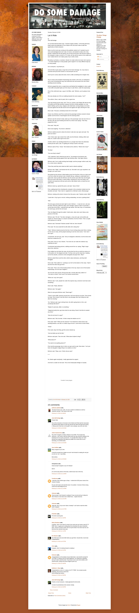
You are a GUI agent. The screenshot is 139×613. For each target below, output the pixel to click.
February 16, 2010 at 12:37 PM (59, 509)
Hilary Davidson (56, 522)
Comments (101, 59)
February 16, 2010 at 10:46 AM (59, 442)
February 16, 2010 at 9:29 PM (59, 587)
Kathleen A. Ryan (56, 568)
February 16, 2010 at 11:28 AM (59, 473)
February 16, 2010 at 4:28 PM (59, 563)
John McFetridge (56, 418)
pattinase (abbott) (56, 407)
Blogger (78, 605)
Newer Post (51, 593)
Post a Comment (54, 590)
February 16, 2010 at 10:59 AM (59, 459)
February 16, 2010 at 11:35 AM (59, 488)
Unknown (54, 493)
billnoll (68, 605)
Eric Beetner (55, 535)
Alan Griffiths (55, 447)
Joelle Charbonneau (57, 432)
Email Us (99, 66)
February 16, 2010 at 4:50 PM (59, 575)
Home (69, 593)
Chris (53, 546)
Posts (100, 56)
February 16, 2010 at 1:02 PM (59, 518)
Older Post (88, 593)
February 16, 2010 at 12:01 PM (59, 498)
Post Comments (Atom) (59, 595)
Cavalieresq (55, 478)
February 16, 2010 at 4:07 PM (59, 541)
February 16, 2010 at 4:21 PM (59, 550)
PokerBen (54, 513)
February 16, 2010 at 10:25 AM (59, 428)
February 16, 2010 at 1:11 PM (59, 531)
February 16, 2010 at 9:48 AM (59, 413)
